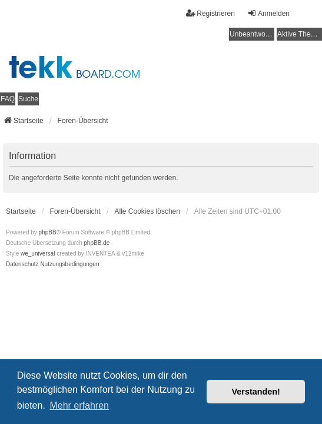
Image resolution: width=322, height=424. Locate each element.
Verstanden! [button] (256, 391)
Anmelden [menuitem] (268, 13)
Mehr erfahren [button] (79, 405)
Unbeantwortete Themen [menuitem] (252, 34)
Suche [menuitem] (28, 99)
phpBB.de (96, 243)
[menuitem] (22, 264)
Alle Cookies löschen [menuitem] (147, 211)
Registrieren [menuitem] (210, 13)
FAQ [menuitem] (8, 99)
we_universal (38, 253)
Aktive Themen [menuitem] (299, 34)
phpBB (48, 232)
